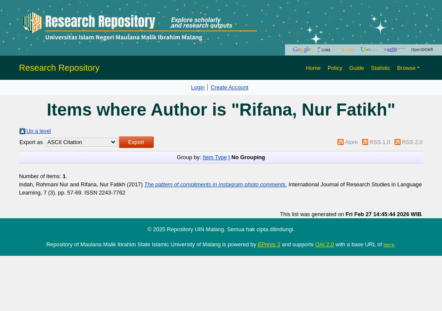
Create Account (230, 87)
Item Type (215, 157)
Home (313, 68)
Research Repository (59, 67)
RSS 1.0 (379, 142)
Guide (356, 68)
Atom (351, 142)
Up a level (38, 131)
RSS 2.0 (412, 142)
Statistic (380, 68)
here (388, 245)
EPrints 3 (269, 244)
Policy (335, 68)
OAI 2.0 (324, 244)
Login (198, 87)
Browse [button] (406, 68)
